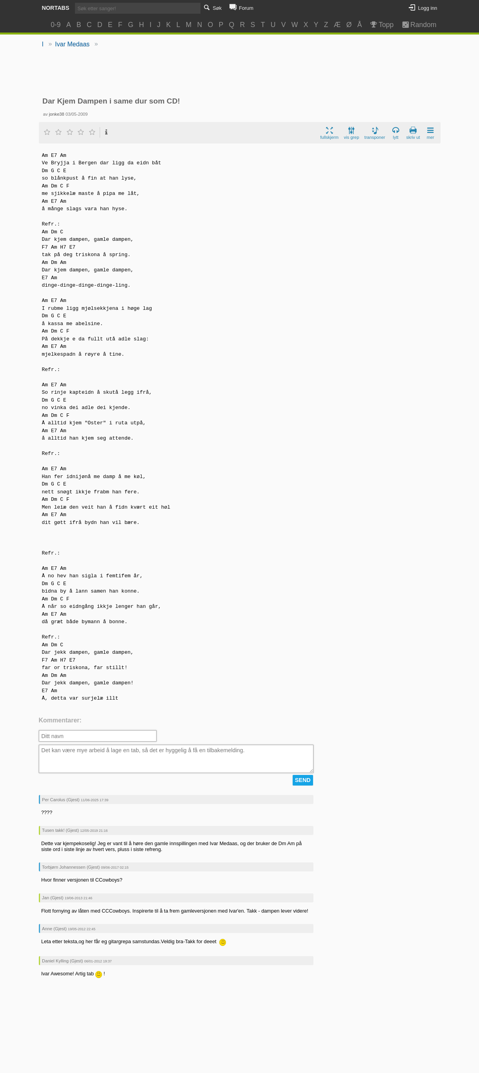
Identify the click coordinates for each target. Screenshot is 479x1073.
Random (415, 25)
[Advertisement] (239, 73)
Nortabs (55, 8)
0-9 (55, 25)
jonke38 (56, 114)
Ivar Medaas (72, 44)
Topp (381, 25)
